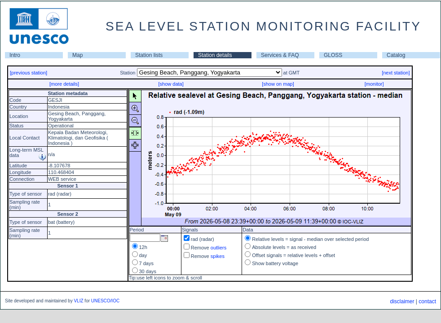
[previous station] (28, 72)
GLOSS (333, 55)
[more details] (64, 84)
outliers (218, 247)
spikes (218, 256)
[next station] (396, 72)
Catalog (396, 55)
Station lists (149, 55)
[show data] (170, 84)
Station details (215, 55)
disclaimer (402, 301)
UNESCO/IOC (105, 300)
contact (427, 301)
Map (77, 55)
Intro (14, 55)
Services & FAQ (280, 55)
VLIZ (78, 300)
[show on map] (278, 84)
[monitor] (374, 84)
